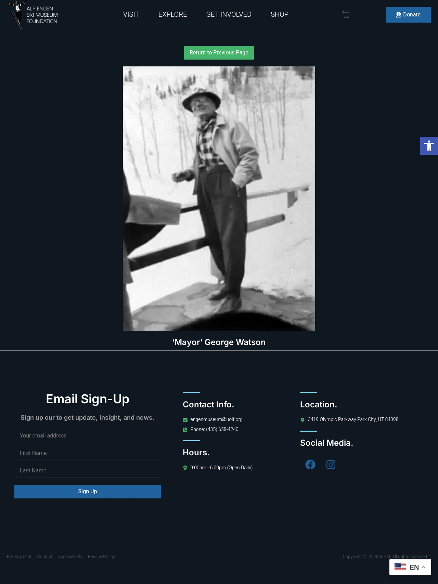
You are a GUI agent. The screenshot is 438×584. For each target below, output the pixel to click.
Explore (172, 15)
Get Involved (229, 15)
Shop (279, 15)
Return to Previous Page (219, 53)
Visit (131, 15)
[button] (429, 146)
